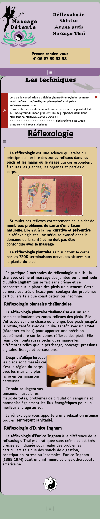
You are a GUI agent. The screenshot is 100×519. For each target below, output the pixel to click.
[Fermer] (96, 96)
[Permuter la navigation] (50, 72)
